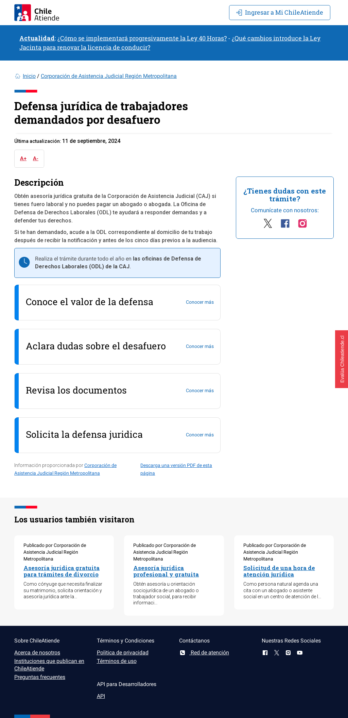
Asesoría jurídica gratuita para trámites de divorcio (61, 571)
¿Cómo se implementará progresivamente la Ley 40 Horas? (142, 38)
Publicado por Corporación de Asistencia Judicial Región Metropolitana (54, 552)
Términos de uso (117, 661)
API (101, 696)
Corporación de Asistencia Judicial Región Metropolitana (109, 76)
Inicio (29, 76)
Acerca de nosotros (37, 652)
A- (35, 158)
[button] (341, 359)
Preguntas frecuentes (39, 677)
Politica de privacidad (123, 652)
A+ (23, 158)
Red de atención (204, 652)
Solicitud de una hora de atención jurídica (279, 571)
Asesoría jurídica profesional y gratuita (166, 571)
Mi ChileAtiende (279, 12)
